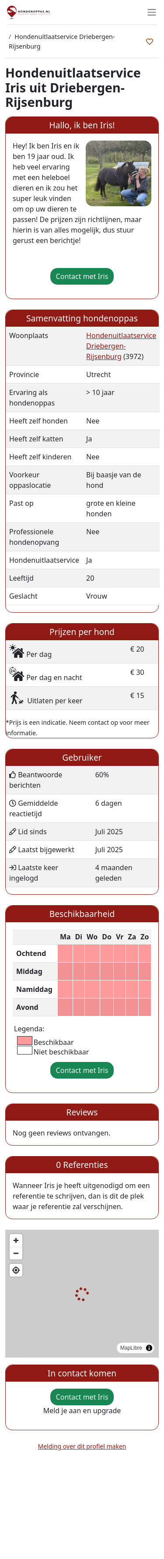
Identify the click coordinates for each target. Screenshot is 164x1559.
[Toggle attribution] (149, 1348)
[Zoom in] (16, 1240)
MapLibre (131, 1348)
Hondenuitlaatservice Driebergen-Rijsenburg (121, 346)
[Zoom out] (16, 1253)
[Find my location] (16, 1270)
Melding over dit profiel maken (82, 1446)
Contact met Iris (82, 276)
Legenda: (29, 1028)
